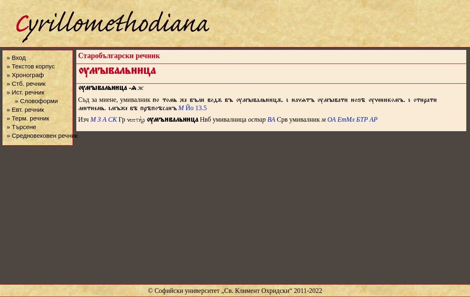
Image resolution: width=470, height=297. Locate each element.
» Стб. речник (26, 83)
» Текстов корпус (31, 66)
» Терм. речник (28, 118)
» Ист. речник (26, 92)
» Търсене (21, 126)
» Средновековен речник (42, 135)
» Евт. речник (25, 109)
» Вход (16, 57)
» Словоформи (36, 100)
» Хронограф (25, 74)
